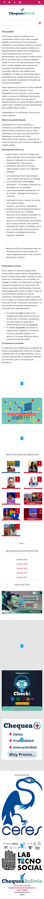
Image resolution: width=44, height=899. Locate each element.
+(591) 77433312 (22, 890)
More (21, 543)
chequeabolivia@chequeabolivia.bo (22, 888)
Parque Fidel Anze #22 (22, 885)
